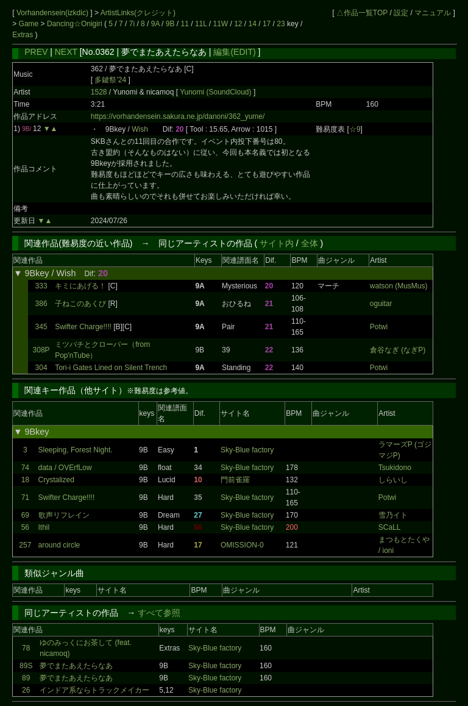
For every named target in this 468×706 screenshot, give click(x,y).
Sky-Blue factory (247, 450)
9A (155, 24)
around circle (59, 545)
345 (41, 327)
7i (132, 24)
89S (26, 665)
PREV (36, 52)
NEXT (66, 52)
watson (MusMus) (399, 286)
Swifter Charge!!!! (83, 327)
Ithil (44, 527)
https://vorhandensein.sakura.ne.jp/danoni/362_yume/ (178, 116)
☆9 (355, 129)
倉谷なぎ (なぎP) (397, 350)
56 (25, 527)
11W (220, 24)
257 (25, 545)
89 (26, 678)
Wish (140, 129)
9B (170, 24)
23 (281, 24)
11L (201, 24)
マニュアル (432, 13)
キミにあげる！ (80, 286)
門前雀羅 (235, 480)
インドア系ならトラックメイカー (94, 690)
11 (185, 24)
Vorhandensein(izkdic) (53, 13)
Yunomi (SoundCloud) (217, 92)
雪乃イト (393, 515)
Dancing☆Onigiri (75, 24)
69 (25, 515)
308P (41, 350)
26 (26, 690)
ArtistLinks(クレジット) (138, 13)
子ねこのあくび (80, 303)
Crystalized (56, 480)
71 (25, 497)
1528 (99, 92)
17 (267, 24)
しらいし (393, 480)
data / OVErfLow (65, 467)
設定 (401, 13)
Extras (22, 34)
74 (25, 467)
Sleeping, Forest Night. (75, 450)
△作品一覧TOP (362, 13)
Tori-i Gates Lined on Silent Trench (111, 367)
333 (41, 286)
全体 (309, 243)
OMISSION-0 (242, 545)
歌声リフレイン (64, 515)
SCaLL (389, 527)
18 (25, 480)
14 (253, 24)
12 (238, 24)
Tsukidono (394, 467)
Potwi (379, 327)
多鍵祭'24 (110, 80)
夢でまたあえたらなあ (76, 665)
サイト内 (277, 243)
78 (26, 648)
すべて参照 (159, 613)
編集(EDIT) (234, 52)
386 (41, 303)
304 (41, 367)
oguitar (381, 303)
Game (30, 24)
